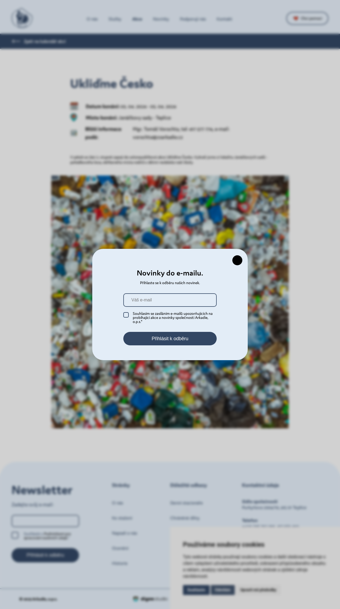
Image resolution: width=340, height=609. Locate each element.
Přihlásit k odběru (170, 338)
